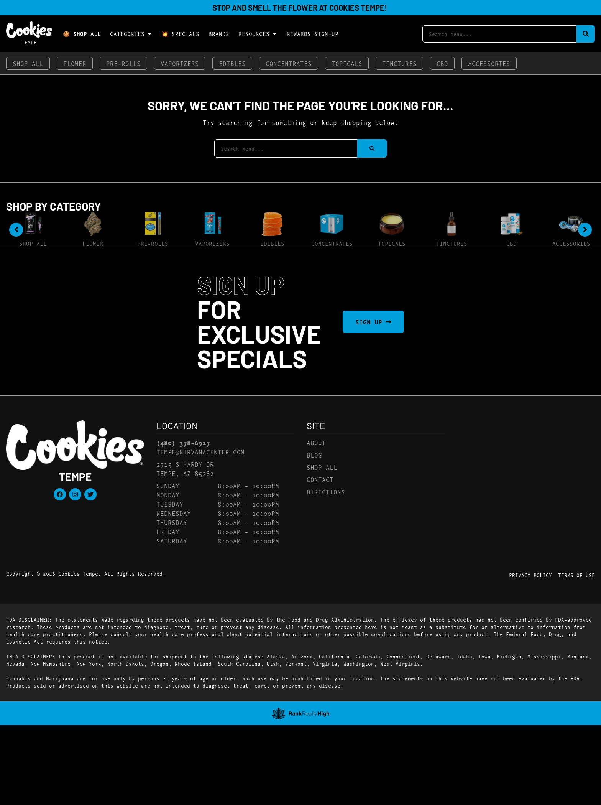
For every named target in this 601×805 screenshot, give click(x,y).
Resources (257, 33)
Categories (131, 33)
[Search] (585, 34)
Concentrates (289, 63)
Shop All (28, 63)
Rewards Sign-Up (312, 34)
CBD (442, 63)
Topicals (347, 63)
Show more (42, 475)
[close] (356, 18)
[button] (32, 274)
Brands (219, 34)
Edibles (232, 63)
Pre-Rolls (123, 63)
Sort (546, 259)
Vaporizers (180, 63)
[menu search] (67, 273)
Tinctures (399, 63)
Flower (74, 63)
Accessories (489, 63)
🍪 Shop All (82, 34)
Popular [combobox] (552, 267)
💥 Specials (180, 34)
